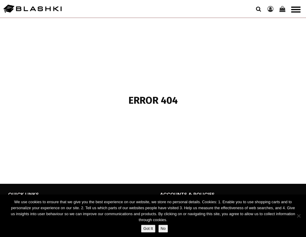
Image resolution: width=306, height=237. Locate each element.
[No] (299, 216)
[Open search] (258, 8)
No (163, 228)
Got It (148, 228)
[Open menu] (295, 9)
